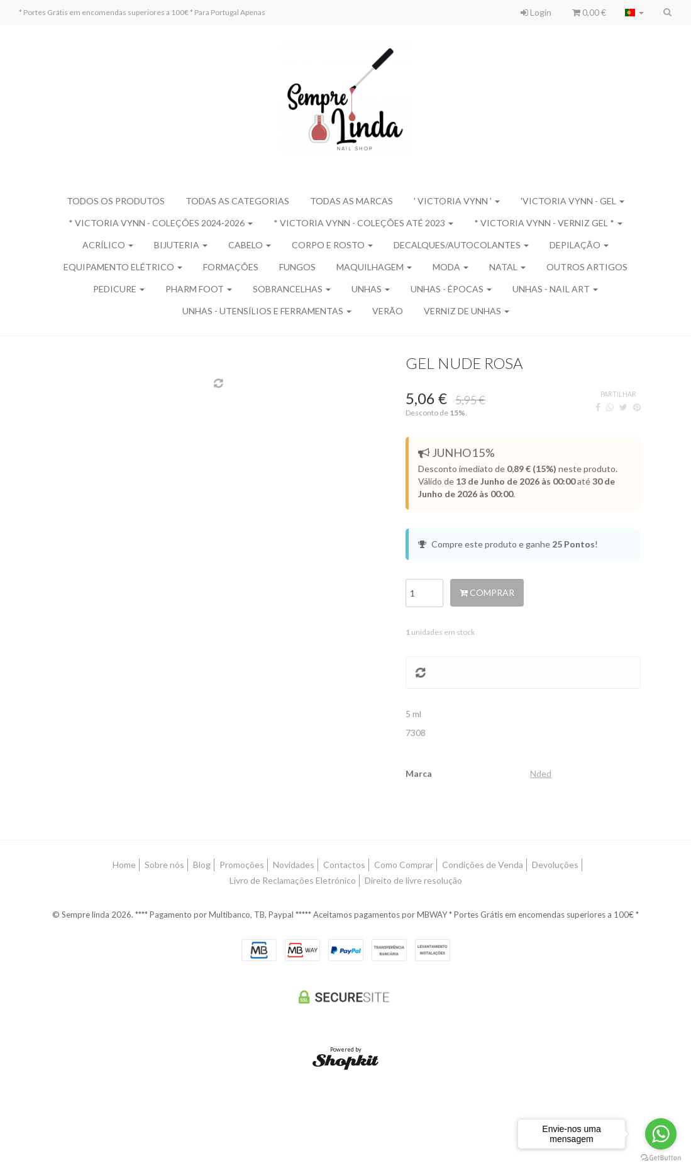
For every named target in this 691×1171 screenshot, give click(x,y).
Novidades (293, 864)
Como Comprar (403, 864)
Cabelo (249, 244)
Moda (450, 266)
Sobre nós (164, 864)
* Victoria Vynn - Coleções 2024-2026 (161, 222)
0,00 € (589, 12)
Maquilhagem (374, 266)
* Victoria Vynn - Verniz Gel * (548, 222)
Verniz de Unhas (466, 310)
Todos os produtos (116, 200)
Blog (202, 864)
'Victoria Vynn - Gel (572, 200)
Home (124, 864)
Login (536, 12)
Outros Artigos (586, 266)
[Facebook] (597, 407)
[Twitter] (623, 407)
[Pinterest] (637, 407)
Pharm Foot (198, 288)
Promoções (241, 864)
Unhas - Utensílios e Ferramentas (266, 310)
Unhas (370, 288)
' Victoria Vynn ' (457, 200)
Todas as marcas (351, 200)
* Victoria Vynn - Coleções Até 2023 (363, 222)
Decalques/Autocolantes (461, 244)
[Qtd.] (424, 593)
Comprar (487, 592)
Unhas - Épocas (451, 288)
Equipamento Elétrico (123, 266)
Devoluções (555, 864)
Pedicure (119, 288)
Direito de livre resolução (413, 880)
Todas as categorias (237, 200)
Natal (507, 266)
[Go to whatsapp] (661, 1134)
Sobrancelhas (292, 288)
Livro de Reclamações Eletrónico (292, 880)
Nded (540, 773)
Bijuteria (180, 244)
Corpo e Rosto (332, 244)
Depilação (579, 244)
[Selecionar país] (634, 12)
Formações (230, 266)
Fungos (297, 266)
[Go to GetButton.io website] (661, 1158)
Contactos (344, 864)
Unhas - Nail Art (555, 288)
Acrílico (107, 244)
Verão (387, 310)
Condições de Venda (482, 864)
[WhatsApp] (610, 407)
